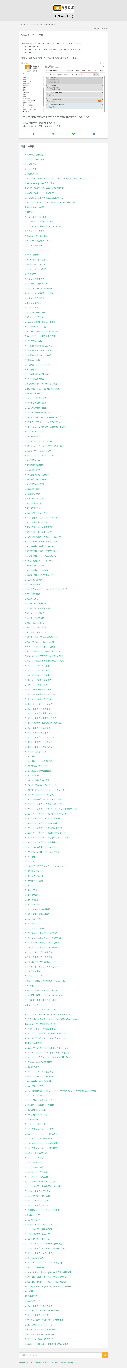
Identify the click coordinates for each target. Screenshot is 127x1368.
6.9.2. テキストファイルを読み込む (40, 1329)
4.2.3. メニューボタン (34, 245)
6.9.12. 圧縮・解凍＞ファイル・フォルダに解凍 (46, 1281)
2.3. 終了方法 (31, 168)
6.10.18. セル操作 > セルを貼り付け (40, 742)
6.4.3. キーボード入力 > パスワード (40, 450)
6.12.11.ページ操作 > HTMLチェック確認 (43, 799)
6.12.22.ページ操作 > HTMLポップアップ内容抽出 (47, 1052)
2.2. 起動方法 (31, 164)
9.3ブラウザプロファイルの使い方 (40, 1009)
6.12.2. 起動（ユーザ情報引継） (39, 761)
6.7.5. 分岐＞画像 (32, 594)
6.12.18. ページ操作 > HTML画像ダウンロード (45, 832)
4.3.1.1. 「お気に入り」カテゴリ (39, 1100)
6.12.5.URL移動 (32, 775)
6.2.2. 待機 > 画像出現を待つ (37, 374)
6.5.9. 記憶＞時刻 (32, 493)
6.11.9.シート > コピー (35, 1167)
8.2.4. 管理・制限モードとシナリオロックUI (44, 995)
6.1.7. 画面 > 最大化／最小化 (37, 364)
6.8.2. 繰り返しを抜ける (35, 603)
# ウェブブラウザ (34, 1362)
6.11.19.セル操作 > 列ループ (37, 1238)
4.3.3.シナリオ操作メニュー (37, 283)
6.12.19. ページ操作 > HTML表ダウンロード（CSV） (48, 837)
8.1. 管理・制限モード (35, 971)
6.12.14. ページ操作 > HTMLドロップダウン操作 (46, 813)
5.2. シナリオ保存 (33, 302)
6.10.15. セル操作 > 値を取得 (37, 727)
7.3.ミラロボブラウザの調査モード (40, 961)
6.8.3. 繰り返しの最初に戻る (37, 608)
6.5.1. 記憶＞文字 (32, 460)
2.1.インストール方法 (34, 159)
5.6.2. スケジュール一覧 (35, 326)
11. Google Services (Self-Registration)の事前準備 (48, 1286)
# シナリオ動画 (67, 1362)
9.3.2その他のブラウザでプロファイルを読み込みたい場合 (51, 1019)
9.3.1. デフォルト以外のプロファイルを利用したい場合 (49, 1014)
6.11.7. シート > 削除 (34, 1157)
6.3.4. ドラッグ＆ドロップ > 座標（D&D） (43, 417)
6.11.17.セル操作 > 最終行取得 (38, 1229)
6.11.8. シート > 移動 (34, 1162)
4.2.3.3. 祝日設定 (32, 1119)
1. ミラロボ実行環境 (34, 154)
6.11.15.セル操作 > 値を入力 (37, 1195)
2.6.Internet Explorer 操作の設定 (39, 183)
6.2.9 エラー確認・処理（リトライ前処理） (44, 1319)
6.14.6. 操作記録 (32, 899)
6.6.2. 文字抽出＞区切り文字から (39, 546)
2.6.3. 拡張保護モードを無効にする (40, 192)
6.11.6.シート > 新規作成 (36, 1152)
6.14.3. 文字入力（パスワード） (39, 1324)
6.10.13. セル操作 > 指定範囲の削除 (40, 718)
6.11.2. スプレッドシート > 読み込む (41, 1133)
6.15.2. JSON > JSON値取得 (37, 909)
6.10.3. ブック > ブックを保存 (38, 670)
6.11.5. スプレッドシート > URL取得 (41, 1147)
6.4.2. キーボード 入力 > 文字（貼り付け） (44, 445)
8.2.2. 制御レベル (32, 985)
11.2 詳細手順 (31, 1296)
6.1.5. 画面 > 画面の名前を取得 (38, 1061)
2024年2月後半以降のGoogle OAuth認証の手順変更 (48, 1272)
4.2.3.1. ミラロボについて (37, 250)
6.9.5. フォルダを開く (34, 622)
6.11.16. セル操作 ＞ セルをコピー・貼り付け (45, 1248)
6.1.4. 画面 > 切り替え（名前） (38, 355)
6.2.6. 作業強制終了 (33, 393)
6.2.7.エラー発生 (32, 1214)
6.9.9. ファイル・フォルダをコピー (40, 641)
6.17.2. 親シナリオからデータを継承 (41, 933)
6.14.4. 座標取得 (32, 894)
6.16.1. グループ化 (33, 918)
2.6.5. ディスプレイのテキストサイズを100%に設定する (50, 202)
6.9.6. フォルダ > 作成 (35, 627)
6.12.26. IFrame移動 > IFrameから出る (42, 851)
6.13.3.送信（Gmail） (34, 870)
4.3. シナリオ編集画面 (35, 278)
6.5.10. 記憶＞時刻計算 (35, 498)
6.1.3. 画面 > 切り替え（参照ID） (39, 350)
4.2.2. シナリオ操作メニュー (37, 240)
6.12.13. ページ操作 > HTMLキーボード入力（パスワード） (51, 808)
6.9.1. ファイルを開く (34, 613)
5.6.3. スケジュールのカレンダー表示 (41, 331)
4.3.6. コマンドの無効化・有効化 (39, 293)
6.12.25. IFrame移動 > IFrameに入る (41, 847)
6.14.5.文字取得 (32, 1066)
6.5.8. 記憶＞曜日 (32, 488)
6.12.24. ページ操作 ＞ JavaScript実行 (43, 1262)
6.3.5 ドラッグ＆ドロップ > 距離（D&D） (43, 422)
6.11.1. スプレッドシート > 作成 (39, 1128)
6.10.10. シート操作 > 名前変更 (38, 703)
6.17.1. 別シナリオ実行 (35, 928)
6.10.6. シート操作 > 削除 (36, 684)
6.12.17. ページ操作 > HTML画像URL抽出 (43, 827)
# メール (46, 1362)
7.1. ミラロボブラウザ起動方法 (38, 952)
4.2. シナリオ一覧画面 (35, 230)
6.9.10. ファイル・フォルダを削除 (40, 646)
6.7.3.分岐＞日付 (32, 1219)
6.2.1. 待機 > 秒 (31, 369)
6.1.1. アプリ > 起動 (33, 340)
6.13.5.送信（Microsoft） (36, 1109)
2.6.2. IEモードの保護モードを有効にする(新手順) (47, 1343)
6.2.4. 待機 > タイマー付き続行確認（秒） (44, 383)
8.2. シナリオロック (34, 976)
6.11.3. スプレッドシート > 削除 (39, 1138)
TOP (20, 24)
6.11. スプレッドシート (35, 1124)
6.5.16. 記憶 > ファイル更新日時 (39, 527)
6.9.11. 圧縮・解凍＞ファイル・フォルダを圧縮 (46, 1276)
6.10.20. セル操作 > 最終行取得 (38, 1224)
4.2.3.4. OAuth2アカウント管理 (39, 1076)
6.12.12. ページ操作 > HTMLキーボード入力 (44, 804)
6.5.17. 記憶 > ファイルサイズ (38, 531)
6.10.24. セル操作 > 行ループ (37, 1200)
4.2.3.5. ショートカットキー (37, 259)
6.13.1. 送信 (30, 856)
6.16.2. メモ (30, 923)
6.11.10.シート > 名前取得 (36, 1171)
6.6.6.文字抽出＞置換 (34, 565)
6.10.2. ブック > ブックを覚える (39, 1071)
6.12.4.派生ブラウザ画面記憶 (38, 770)
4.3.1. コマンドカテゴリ (35, 1095)
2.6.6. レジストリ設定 (34, 207)
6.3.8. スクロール (32, 436)
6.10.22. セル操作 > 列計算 (36, 1315)
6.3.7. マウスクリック (34, 431)
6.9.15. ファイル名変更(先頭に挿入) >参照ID (44, 660)
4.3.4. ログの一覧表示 (35, 1267)
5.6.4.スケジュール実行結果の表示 (40, 336)
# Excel (22, 1362)
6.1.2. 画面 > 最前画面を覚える (38, 345)
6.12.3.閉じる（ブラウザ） (37, 765)
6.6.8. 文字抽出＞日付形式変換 (38, 1081)
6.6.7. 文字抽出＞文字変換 (36, 570)
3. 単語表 (29, 211)
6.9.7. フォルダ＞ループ (35, 632)
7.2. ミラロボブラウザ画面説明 (38, 956)
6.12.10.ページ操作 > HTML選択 (39, 794)
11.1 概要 (29, 1291)
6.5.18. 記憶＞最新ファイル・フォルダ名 (43, 536)
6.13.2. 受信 (30, 861)
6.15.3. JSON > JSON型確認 (37, 913)
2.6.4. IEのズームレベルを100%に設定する (44, 197)
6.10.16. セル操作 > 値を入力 (37, 732)
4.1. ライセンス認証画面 (36, 216)
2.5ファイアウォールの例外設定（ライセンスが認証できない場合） (55, 178)
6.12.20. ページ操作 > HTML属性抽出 (41, 842)
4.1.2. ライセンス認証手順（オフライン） (43, 226)
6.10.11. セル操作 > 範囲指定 (37, 708)
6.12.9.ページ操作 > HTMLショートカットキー (45, 789)
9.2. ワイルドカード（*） (36, 1004)
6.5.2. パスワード (32, 1300)
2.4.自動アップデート (34, 173)
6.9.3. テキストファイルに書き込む (40, 1334)
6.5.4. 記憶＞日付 (32, 469)
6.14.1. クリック (32, 885)
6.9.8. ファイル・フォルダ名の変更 (40, 636)
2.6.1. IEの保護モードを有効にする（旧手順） (45, 188)
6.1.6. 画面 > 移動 (32, 359)
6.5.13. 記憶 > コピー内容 (36, 512)
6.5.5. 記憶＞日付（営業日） (37, 474)
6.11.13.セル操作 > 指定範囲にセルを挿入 (43, 1186)
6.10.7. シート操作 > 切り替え (38, 689)
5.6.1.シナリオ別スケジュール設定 (40, 321)
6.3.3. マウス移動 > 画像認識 (37, 412)
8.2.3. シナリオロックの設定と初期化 (41, 990)
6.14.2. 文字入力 (32, 890)
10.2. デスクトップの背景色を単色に (41, 1028)
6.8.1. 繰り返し (31, 598)
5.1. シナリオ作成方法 (35, 297)
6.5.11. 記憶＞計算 (33, 503)
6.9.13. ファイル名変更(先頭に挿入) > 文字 (44, 651)
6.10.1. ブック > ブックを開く (38, 665)
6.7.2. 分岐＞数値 (32, 584)
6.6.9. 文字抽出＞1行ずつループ (39, 574)
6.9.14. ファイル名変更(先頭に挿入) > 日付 (44, 656)
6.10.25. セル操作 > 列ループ (37, 1205)
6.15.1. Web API (32, 904)
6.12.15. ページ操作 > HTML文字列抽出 (42, 818)
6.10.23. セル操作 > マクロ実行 (38, 1253)
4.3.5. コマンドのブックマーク (38, 288)
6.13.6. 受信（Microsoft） (36, 1114)
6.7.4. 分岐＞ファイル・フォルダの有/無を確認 (46, 589)
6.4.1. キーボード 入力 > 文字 (38, 441)
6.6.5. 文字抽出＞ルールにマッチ (39, 560)
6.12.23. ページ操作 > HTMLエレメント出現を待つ (47, 1057)
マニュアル (31, 24)
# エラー (55, 1362)
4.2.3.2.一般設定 (32, 254)
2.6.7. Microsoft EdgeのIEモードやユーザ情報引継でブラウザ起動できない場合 (60, 1090)
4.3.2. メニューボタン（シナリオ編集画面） (44, 1243)
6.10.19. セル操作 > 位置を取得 (38, 746)
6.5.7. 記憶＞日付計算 (34, 484)
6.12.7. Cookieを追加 (34, 1257)
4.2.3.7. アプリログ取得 (35, 269)
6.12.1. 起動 (30, 756)
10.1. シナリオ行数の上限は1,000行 (41, 1023)
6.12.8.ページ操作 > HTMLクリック (40, 785)
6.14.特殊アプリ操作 (34, 880)
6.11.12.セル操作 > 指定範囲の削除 (40, 1181)
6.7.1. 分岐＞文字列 (33, 579)
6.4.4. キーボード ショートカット (40, 455)
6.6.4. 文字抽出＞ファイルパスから (40, 555)
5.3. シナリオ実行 (33, 307)
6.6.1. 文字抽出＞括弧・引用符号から (41, 541)
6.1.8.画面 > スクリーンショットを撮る (42, 1210)
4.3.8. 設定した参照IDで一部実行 (39, 1105)
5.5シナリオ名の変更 (34, 316)
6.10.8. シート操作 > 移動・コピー (40, 694)
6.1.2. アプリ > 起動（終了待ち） (39, 1339)
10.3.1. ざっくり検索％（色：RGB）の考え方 (45, 1033)
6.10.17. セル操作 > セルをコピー (39, 737)
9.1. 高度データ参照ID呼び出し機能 (40, 999)
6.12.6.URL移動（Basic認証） (38, 780)
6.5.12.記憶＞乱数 (33, 508)
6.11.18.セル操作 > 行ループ (37, 1233)
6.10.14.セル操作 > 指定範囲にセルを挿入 (43, 722)
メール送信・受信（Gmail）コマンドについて (45, 866)
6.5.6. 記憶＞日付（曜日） (36, 479)
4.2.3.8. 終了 (30, 274)
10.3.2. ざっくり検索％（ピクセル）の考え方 (45, 1038)
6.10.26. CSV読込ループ (35, 751)
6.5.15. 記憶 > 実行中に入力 (37, 522)
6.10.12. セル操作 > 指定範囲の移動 (40, 713)
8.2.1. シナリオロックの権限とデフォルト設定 (45, 980)
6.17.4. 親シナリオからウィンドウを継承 (43, 937)
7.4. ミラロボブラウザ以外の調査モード (42, 966)
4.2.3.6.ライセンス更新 (35, 264)
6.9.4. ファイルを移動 (34, 617)
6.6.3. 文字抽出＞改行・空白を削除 (40, 550)
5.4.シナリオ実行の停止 (35, 312)
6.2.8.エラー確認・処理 (35, 398)
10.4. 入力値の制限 (33, 1042)
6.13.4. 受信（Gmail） (35, 875)
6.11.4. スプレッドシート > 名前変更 (41, 1143)
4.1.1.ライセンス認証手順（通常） (40, 221)
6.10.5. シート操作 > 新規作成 (38, 679)
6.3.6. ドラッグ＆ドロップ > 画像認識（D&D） (45, 426)
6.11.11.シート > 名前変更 (36, 1176)
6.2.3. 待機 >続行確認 (34, 379)
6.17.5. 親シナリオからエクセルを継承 (42, 942)
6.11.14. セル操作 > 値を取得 (37, 1191)
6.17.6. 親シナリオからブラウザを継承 (42, 947)
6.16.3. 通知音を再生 (34, 1085)
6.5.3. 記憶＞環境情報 (34, 465)
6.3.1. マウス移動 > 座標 (35, 402)
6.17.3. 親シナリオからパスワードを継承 (43, 1310)
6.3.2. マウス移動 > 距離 (35, 407)
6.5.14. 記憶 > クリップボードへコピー (42, 517)
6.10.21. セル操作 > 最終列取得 (38, 1305)
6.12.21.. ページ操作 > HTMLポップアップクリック (47, 1047)
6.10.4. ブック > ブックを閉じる (39, 675)
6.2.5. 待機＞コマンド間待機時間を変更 (42, 388)
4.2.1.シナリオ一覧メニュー (37, 235)
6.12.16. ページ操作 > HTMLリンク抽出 (42, 823)
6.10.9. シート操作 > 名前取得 (38, 699)
